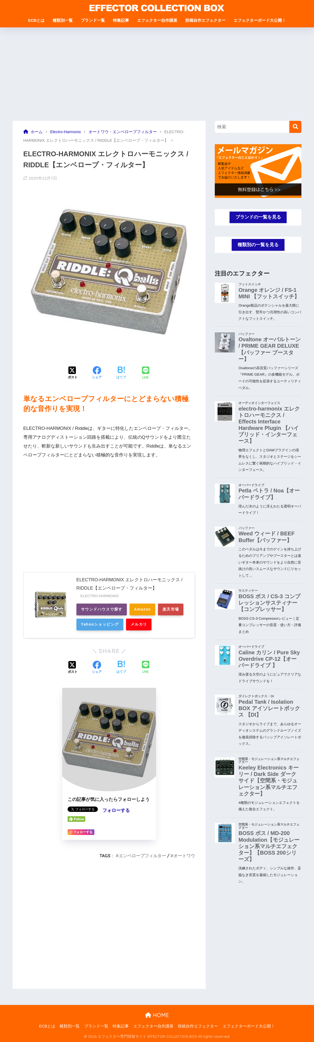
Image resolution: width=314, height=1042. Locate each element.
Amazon (143, 609)
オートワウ (184, 855)
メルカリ (140, 624)
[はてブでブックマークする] (121, 373)
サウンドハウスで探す (102, 609)
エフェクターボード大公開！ (260, 20)
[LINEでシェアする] (145, 373)
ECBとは (36, 20)
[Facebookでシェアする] (97, 373)
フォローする (116, 810)
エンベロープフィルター (142, 855)
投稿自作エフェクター (205, 20)
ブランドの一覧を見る (258, 217)
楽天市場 (172, 609)
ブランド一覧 (93, 20)
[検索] (295, 127)
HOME (157, 1015)
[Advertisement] (157, 74)
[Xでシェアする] (72, 373)
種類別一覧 (63, 20)
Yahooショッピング (100, 624)
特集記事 (121, 20)
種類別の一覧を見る (258, 244)
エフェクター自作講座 (157, 20)
